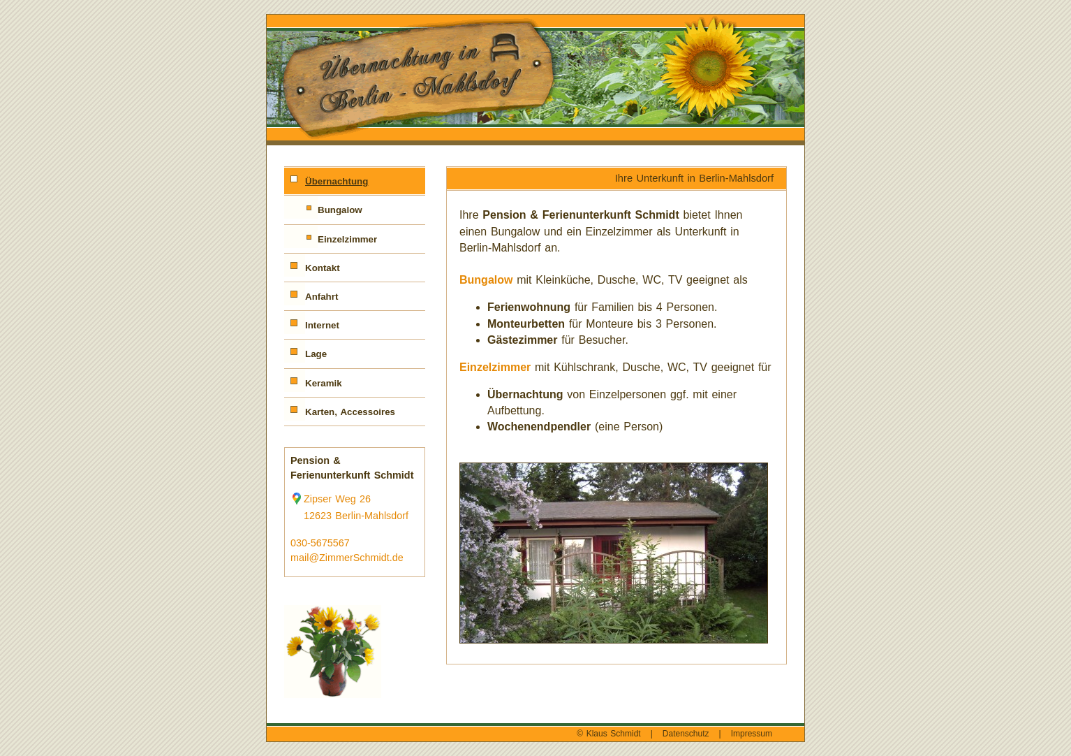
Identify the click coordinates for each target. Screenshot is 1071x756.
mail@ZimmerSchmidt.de (347, 557)
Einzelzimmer (347, 239)
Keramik (323, 383)
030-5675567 (320, 542)
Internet (322, 325)
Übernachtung (336, 181)
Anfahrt (321, 296)
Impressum (751, 734)
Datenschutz (686, 734)
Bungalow (340, 210)
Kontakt (322, 268)
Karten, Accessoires (350, 412)
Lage (316, 354)
